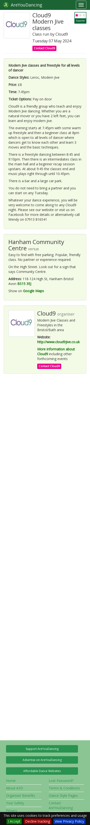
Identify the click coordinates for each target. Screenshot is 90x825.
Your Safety (15, 803)
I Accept (14, 821)
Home (11, 780)
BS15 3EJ (24, 283)
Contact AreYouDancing (61, 805)
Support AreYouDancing (42, 749)
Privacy (11, 810)
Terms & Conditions (64, 788)
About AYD (14, 788)
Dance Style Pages (63, 795)
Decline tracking (37, 821)
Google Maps (33, 291)
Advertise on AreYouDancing (42, 760)
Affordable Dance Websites (42, 771)
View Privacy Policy (69, 821)
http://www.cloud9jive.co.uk (58, 342)
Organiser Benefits (20, 795)
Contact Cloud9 (44, 48)
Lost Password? (61, 780)
